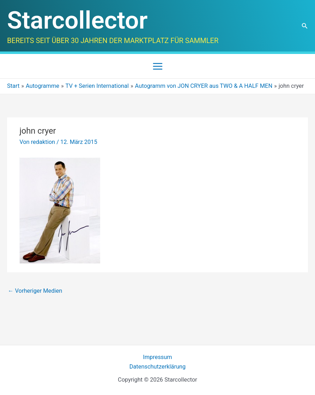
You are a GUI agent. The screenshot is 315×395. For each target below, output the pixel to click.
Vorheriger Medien (35, 290)
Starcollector (77, 20)
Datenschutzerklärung (157, 366)
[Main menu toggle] (157, 66)
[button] (305, 26)
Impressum (157, 357)
